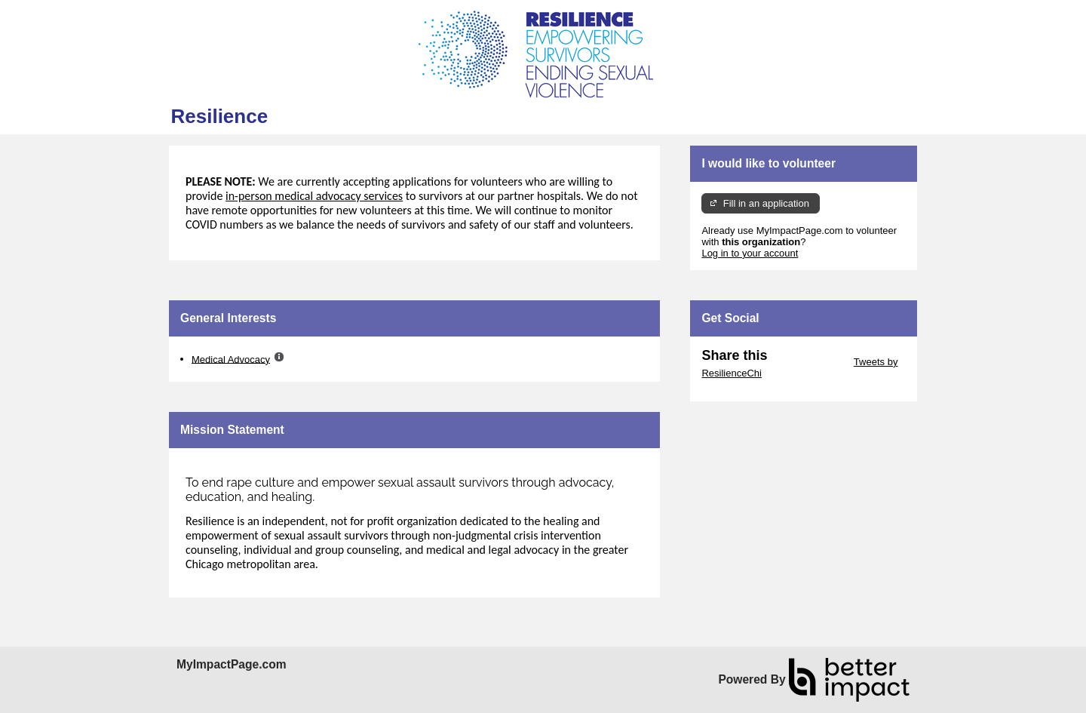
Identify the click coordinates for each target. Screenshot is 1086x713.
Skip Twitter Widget (809, 361)
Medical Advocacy (231, 358)
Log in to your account (749, 253)
